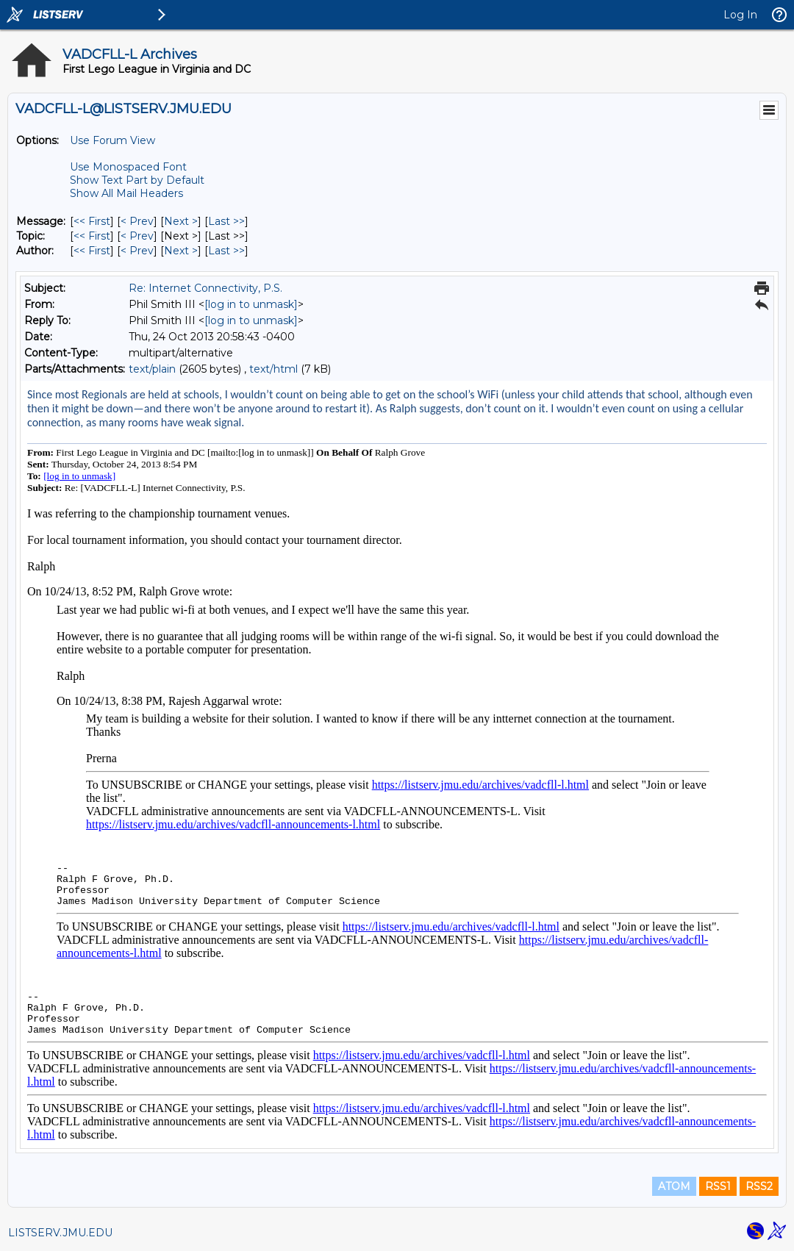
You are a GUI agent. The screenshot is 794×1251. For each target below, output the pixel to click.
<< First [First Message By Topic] (92, 236)
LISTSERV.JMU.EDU (60, 1232)
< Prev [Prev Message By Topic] (137, 236)
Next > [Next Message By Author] (181, 250)
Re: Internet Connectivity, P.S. (205, 288)
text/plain (152, 369)
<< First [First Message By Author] (92, 250)
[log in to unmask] (251, 304)
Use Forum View (112, 140)
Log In (740, 14)
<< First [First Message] (92, 221)
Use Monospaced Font (128, 166)
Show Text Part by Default (137, 180)
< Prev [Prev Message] (137, 221)
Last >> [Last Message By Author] (226, 250)
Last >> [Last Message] (226, 221)
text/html (273, 369)
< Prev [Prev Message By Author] (137, 250)
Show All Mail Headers (126, 193)
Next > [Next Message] (181, 221)
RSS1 (718, 1186)
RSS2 (759, 1186)
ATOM (674, 1186)
